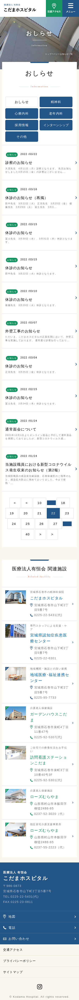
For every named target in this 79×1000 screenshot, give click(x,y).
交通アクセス (13, 949)
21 (39, 513)
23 (67, 513)
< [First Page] (15, 503)
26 (42, 523)
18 (63, 503)
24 (14, 523)
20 (26, 513)
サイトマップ (13, 972)
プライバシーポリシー (19, 961)
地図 (11, 916)
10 (39, 503)
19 (12, 513)
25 (28, 523)
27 (55, 523)
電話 (11, 927)
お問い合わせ (18, 938)
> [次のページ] (40, 534)
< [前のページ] (27, 503)
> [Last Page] (52, 534)
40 (27, 534)
